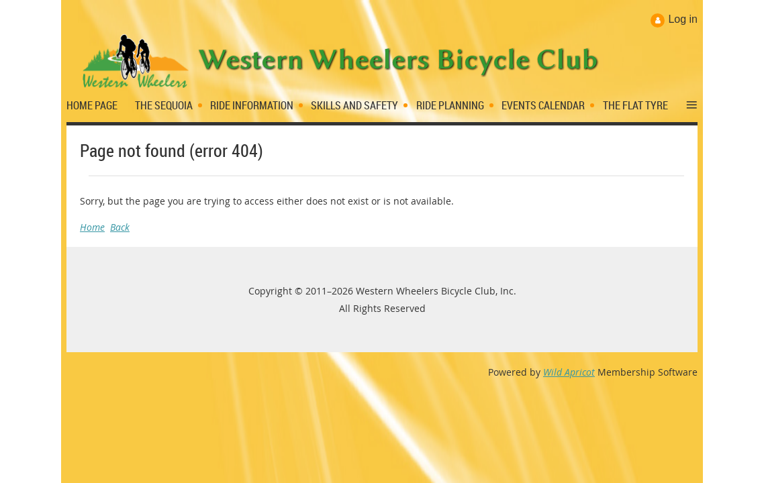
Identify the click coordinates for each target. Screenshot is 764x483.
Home (92, 227)
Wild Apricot (569, 372)
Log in (683, 19)
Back (120, 227)
